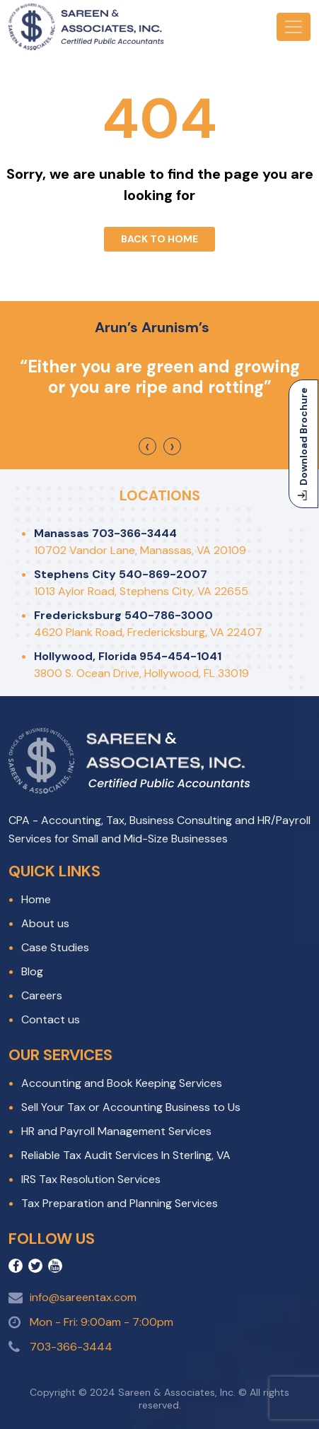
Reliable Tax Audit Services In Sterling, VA (126, 1155)
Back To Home (159, 239)
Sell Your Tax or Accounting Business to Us (130, 1107)
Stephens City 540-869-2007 (120, 574)
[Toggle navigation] (294, 27)
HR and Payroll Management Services (116, 1131)
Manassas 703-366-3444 (105, 533)
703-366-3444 (71, 1346)
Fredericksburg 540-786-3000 (123, 615)
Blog (32, 971)
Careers (41, 995)
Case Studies (55, 947)
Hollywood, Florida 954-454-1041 (127, 656)
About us (45, 923)
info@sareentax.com (83, 1297)
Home (36, 899)
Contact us (50, 1019)
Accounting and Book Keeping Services (121, 1083)
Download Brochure (303, 443)
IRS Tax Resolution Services (91, 1179)
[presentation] (147, 446)
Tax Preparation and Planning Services (119, 1203)
